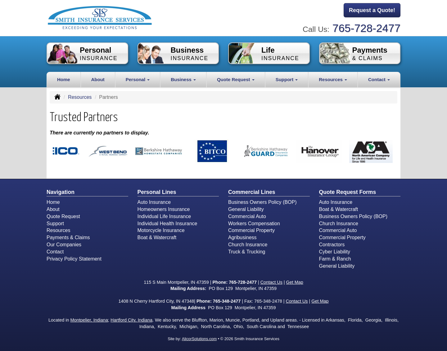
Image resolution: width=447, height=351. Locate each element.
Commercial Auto (247, 216)
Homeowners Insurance (164, 209)
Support (55, 223)
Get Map (294, 282)
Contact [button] (379, 79)
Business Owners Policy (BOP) (262, 202)
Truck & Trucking (246, 251)
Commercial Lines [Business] (251, 192)
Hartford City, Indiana (131, 320)
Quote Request (63, 216)
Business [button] (183, 79)
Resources (80, 97)
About (98, 79)
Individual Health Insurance (167, 223)
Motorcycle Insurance (161, 230)
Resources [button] (333, 79)
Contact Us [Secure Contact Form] (271, 282)
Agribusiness (242, 237)
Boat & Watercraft (157, 237)
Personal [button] (138, 79)
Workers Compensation (254, 223)
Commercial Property (251, 230)
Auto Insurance (154, 202)
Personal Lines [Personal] (157, 192)
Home (63, 79)
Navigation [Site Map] (60, 192)
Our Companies (64, 244)
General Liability (246, 209)
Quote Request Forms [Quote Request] (347, 192)
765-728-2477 (366, 28)
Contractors (332, 244)
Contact (55, 251)
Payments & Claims (68, 237)
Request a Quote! (372, 10)
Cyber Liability (334, 251)
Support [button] (287, 79)
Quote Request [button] (236, 79)
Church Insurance (247, 244)
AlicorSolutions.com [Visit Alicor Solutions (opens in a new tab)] (199, 338)
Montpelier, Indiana (89, 320)
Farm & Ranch (335, 258)
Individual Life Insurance (164, 216)
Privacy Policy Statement (74, 258)
